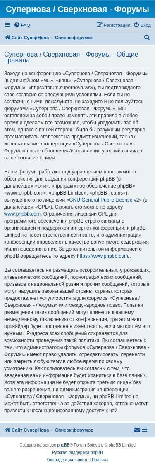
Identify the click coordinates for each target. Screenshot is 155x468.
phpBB (63, 445)
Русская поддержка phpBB (77, 452)
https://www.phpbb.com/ (103, 256)
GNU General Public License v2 (104, 200)
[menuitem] (22, 25)
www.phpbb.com (22, 214)
